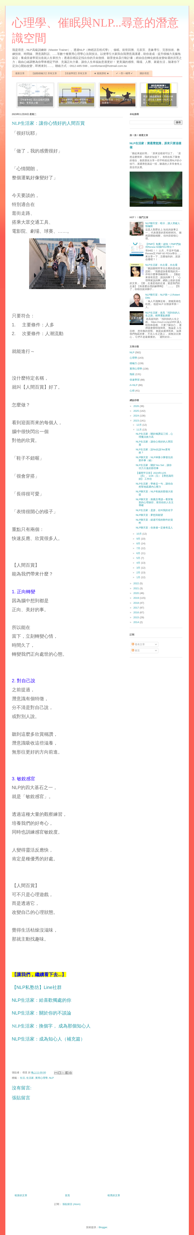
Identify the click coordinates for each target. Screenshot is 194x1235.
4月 (138, 562)
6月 (138, 553)
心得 (132, 390)
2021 (136, 588)
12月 (139, 424)
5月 (138, 558)
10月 (139, 533)
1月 (138, 577)
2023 (136, 420)
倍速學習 (135, 379)
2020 (136, 593)
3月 (138, 567)
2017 (136, 607)
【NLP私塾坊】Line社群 (37, 987)
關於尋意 (144, 73)
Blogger (103, 1227)
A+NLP (134, 385)
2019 (136, 597)
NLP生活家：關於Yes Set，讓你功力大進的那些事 (154, 467)
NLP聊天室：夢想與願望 (149, 515)
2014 (136, 622)
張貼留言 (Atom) (71, 1204)
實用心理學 (41, 1077)
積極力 (133, 363)
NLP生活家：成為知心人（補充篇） (48, 1038)
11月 (139, 429)
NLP (51, 1077)
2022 (136, 583)
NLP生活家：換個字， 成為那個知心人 (51, 1025)
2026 (136, 406)
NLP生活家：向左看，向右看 (161, 264)
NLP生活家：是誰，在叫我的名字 (154, 510)
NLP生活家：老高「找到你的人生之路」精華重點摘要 (162, 314)
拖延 (132, 374)
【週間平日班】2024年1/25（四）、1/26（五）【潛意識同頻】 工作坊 (154, 476)
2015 (136, 617)
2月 (138, 572)
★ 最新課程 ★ (101, 73)
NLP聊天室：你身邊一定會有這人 (154, 527)
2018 (136, 602)
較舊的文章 (114, 1195)
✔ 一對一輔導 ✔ (124, 73)
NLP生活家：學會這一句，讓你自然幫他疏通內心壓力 (154, 485)
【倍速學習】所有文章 (75, 73)
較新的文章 (21, 1195)
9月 (138, 538)
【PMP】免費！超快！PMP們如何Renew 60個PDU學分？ (163, 246)
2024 (136, 415)
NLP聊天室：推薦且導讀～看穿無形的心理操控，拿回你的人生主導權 (155, 502)
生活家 (30, 1077)
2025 (136, 410)
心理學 (133, 357)
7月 (138, 548)
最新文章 (20, 73)
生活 (22, 1077)
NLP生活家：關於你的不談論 (41, 1012)
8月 (138, 543)
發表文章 (138, 644)
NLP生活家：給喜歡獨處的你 (41, 1000)
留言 (136, 650)
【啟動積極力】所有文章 (44, 73)
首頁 (67, 1195)
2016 (136, 612)
